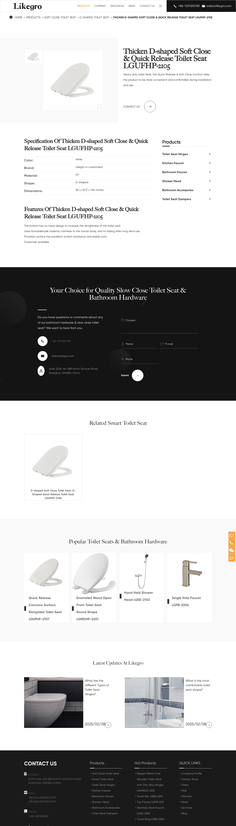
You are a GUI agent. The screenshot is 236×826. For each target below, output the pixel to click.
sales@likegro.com (218, 6)
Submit (132, 375)
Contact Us (147, 6)
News (132, 6)
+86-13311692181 (189, 6)
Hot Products (145, 743)
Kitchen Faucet (173, 163)
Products (83, 6)
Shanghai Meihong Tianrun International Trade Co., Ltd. (74, 821)
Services (187, 787)
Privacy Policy (203, 821)
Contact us (139, 106)
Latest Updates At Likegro (118, 663)
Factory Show (190, 759)
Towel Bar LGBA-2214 (150, 776)
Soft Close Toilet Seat (60, 17)
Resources (117, 6)
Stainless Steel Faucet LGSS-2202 (150, 790)
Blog (184, 793)
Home (18, 17)
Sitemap (185, 821)
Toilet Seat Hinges (175, 154)
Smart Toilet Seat (103, 759)
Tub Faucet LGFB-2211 (150, 782)
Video (185, 765)
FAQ (184, 770)
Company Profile (192, 753)
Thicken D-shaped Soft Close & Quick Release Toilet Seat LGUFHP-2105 (162, 17)
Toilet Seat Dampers (176, 199)
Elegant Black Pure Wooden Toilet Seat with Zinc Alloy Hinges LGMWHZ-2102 (150, 762)
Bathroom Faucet (174, 172)
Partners (187, 776)
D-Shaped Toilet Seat (94, 17)
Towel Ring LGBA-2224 (150, 799)
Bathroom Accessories (177, 190)
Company (100, 6)
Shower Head (171, 181)
